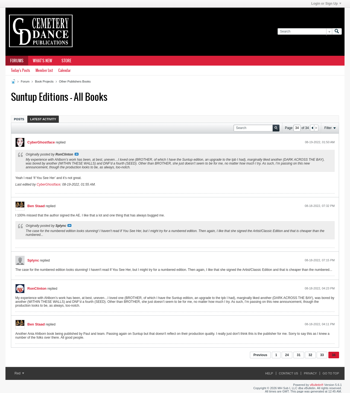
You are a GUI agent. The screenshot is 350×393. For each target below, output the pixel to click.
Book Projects (44, 81)
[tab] (19, 119)
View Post (76, 154)
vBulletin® (316, 384)
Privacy (310, 373)
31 (299, 355)
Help (269, 373)
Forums (17, 61)
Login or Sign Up (326, 3)
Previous (260, 355)
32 (310, 355)
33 (322, 355)
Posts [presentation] (19, 119)
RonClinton (36, 288)
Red (19, 373)
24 (287, 355)
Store (66, 61)
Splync (33, 260)
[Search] (305, 31)
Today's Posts (20, 70)
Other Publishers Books (75, 81)
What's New (42, 61)
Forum (25, 81)
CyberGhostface (41, 142)
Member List (44, 70)
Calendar (64, 70)
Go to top (331, 373)
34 (334, 355)
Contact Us (288, 373)
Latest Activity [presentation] (43, 119)
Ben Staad (36, 206)
